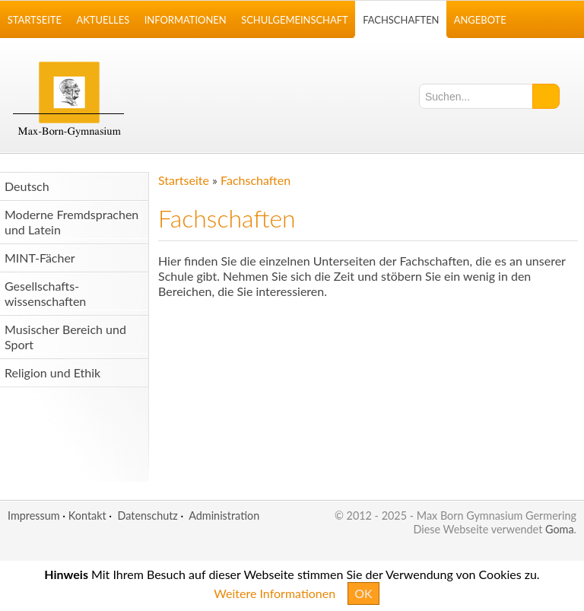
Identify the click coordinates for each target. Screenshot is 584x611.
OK (363, 593)
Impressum (34, 515)
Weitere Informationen (274, 593)
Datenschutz (147, 515)
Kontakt (87, 515)
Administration (224, 515)
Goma (559, 529)
